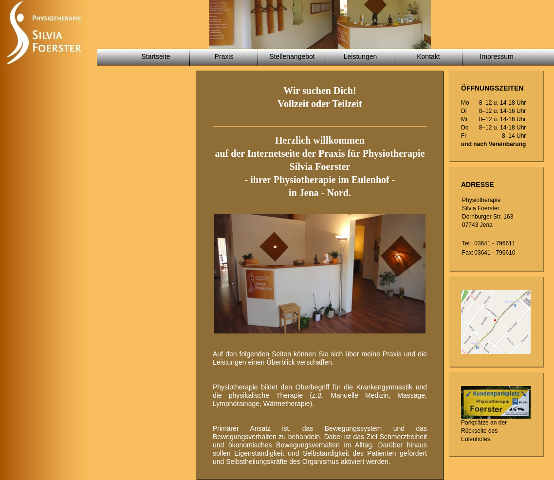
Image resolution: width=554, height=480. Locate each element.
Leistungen (360, 56)
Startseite (155, 56)
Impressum (496, 56)
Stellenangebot (291, 56)
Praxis (224, 56)
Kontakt (428, 56)
